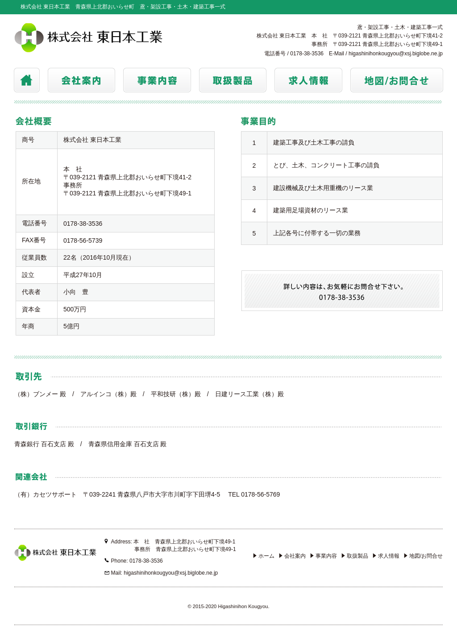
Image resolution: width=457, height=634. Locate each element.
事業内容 (323, 556)
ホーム (263, 556)
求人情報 (386, 556)
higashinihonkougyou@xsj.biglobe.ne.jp (396, 53)
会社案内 (292, 556)
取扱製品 (354, 556)
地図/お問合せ (423, 556)
